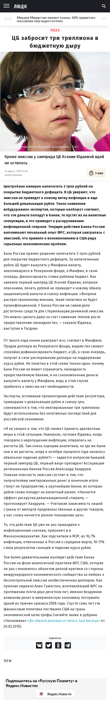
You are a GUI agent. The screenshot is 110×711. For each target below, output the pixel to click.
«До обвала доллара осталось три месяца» (63, 621)
